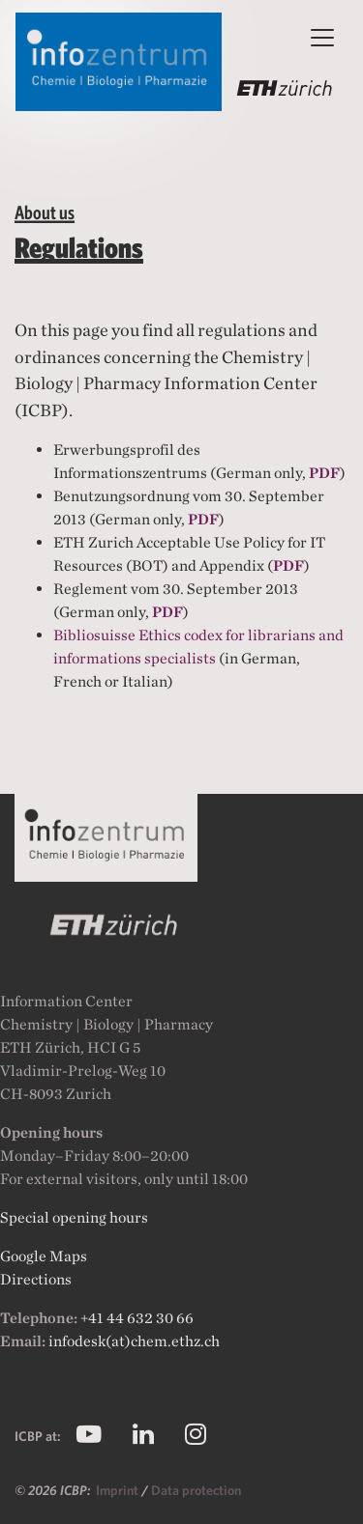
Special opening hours (74, 1217)
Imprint (118, 1490)
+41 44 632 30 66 (137, 1318)
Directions (36, 1279)
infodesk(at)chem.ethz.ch (134, 1341)
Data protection (196, 1490)
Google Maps (43, 1256)
